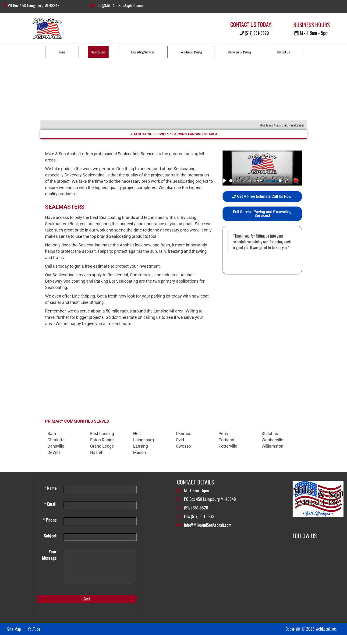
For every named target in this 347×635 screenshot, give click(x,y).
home (62, 51)
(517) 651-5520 (254, 33)
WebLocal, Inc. (325, 629)
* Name (50, 488)
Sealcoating (98, 51)
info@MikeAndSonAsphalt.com (119, 5)
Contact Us (283, 51)
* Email (50, 504)
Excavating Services (142, 51)
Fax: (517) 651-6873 (199, 516)
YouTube (34, 629)
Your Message (49, 554)
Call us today (57, 266)
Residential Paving (191, 51)
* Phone (50, 520)
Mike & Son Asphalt (63, 153)
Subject (50, 536)
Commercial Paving (239, 51)
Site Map (14, 629)
